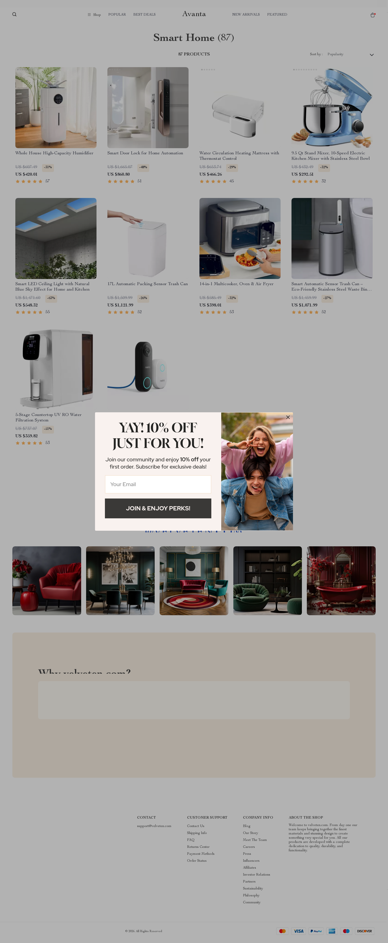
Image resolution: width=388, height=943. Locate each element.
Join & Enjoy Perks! (158, 508)
